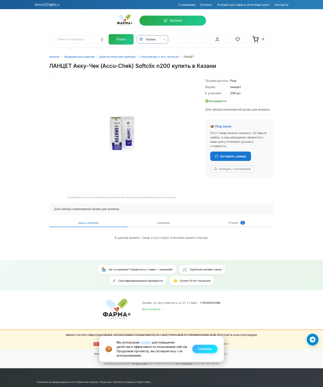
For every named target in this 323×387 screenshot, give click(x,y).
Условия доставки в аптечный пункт (243, 4)
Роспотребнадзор (184, 362)
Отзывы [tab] (123, 221)
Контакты (281, 4)
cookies (145, 342)
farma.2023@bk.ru (47, 4)
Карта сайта (143, 381)
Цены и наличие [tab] (66, 221)
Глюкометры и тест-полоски (159, 54)
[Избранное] (238, 38)
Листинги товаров (124, 381)
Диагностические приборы (117, 54)
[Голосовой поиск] (102, 38)
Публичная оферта (87, 381)
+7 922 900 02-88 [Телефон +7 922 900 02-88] (187, 38)
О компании (187, 4)
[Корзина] (258, 38)
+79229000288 (210, 301)
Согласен (205, 349)
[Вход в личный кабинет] (218, 38)
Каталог (206, 4)
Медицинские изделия (79, 54)
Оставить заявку (230, 154)
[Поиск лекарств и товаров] (81, 38)
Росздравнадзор (140, 362)
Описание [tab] (96, 221)
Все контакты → (153, 308)
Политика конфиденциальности (55, 381)
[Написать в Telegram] (312, 339)
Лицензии (106, 381)
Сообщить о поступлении (232, 167)
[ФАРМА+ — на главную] (117, 309)
